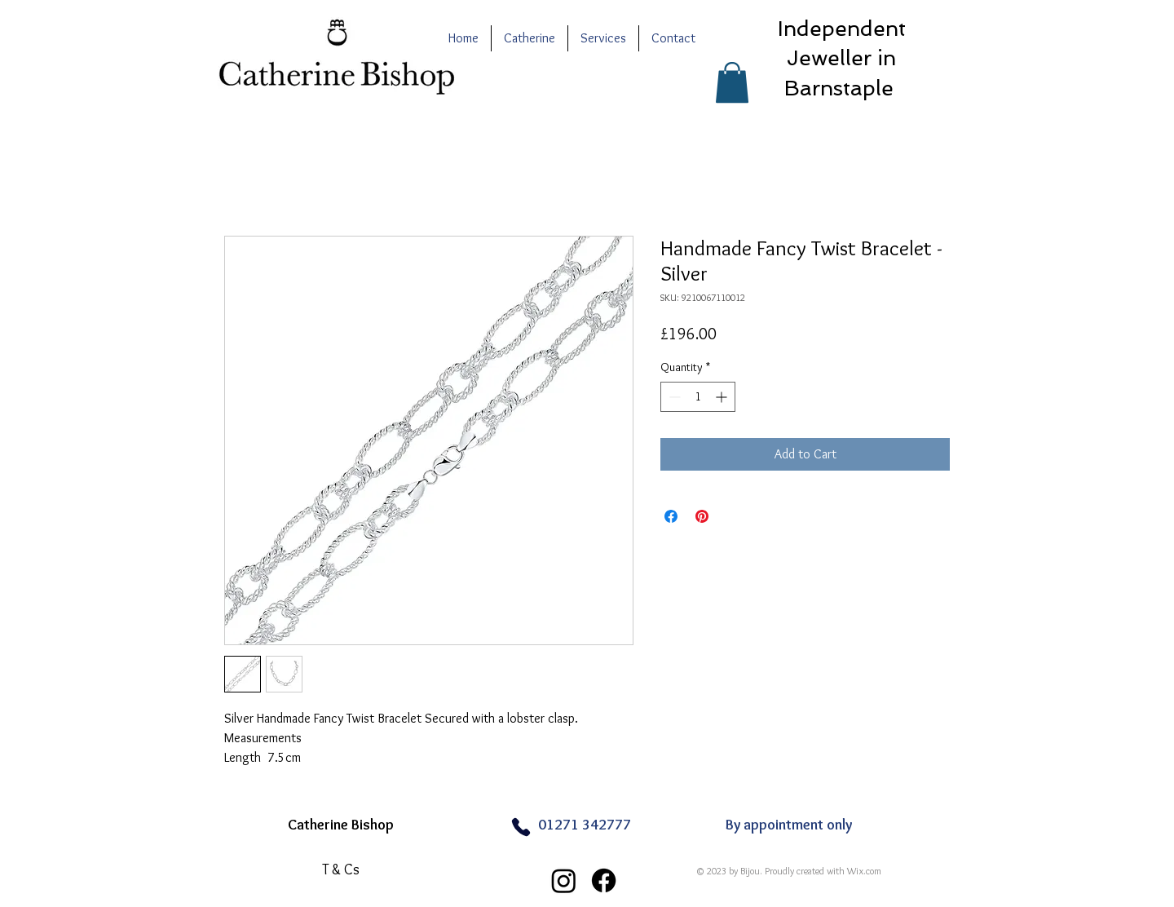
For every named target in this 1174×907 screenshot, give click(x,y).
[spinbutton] (698, 397)
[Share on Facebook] (671, 516)
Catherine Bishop (341, 825)
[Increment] (723, 397)
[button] (732, 82)
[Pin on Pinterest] (702, 516)
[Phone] (520, 827)
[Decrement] (673, 397)
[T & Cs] (341, 870)
